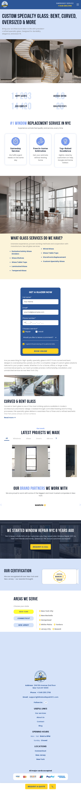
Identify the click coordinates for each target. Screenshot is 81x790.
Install (40, 332)
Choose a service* (30, 329)
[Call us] (65, 6)
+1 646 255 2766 (43, 692)
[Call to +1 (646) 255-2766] (52, 786)
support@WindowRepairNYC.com (43, 697)
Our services (40, 713)
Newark (57, 629)
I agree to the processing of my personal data (40, 344)
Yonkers (59, 624)
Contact (40, 721)
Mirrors (50, 438)
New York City (47, 611)
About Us (40, 717)
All (7, 438)
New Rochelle (47, 615)
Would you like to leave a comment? (38, 337)
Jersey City (46, 629)
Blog (40, 726)
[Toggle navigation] (77, 4)
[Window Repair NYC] (5, 4)
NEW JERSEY (23, 625)
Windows (17, 438)
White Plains (46, 624)
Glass (28, 438)
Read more (9, 417)
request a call (40, 547)
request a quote (36, 786)
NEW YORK (23, 611)
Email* (25, 308)
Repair (28, 332)
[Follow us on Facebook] (46, 702)
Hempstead (46, 620)
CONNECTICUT (24, 618)
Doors (39, 438)
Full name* (27, 297)
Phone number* (29, 318)
